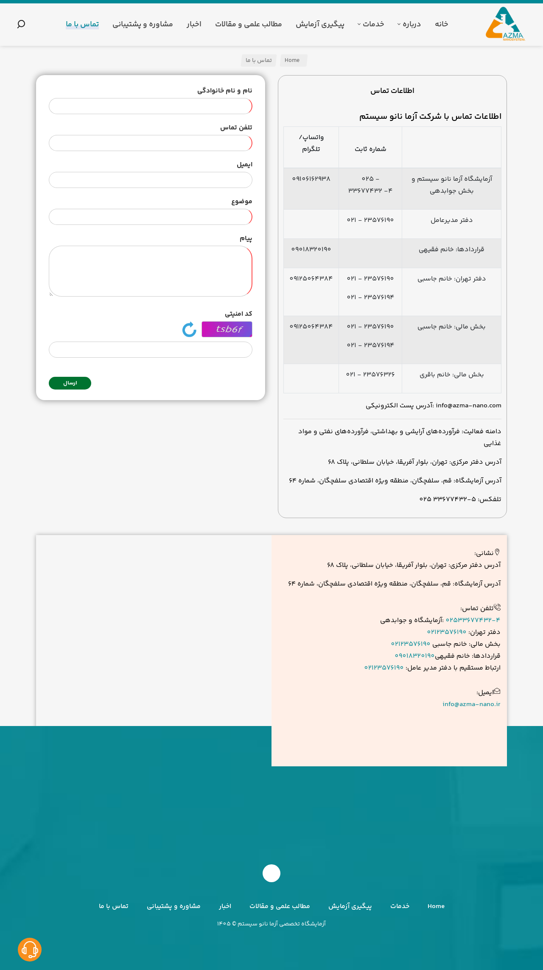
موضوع (241, 201)
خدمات (399, 906)
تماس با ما (114, 906)
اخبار (225, 906)
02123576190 (447, 632)
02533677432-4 (473, 620)
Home (293, 60)
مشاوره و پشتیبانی (174, 906)
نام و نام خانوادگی (224, 91)
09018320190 (415, 656)
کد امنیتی (238, 314)
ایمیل (244, 165)
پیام (246, 238)
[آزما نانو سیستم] (506, 24)
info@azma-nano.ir (471, 704)
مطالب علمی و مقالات (279, 906)
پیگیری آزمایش (350, 906)
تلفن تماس (236, 128)
